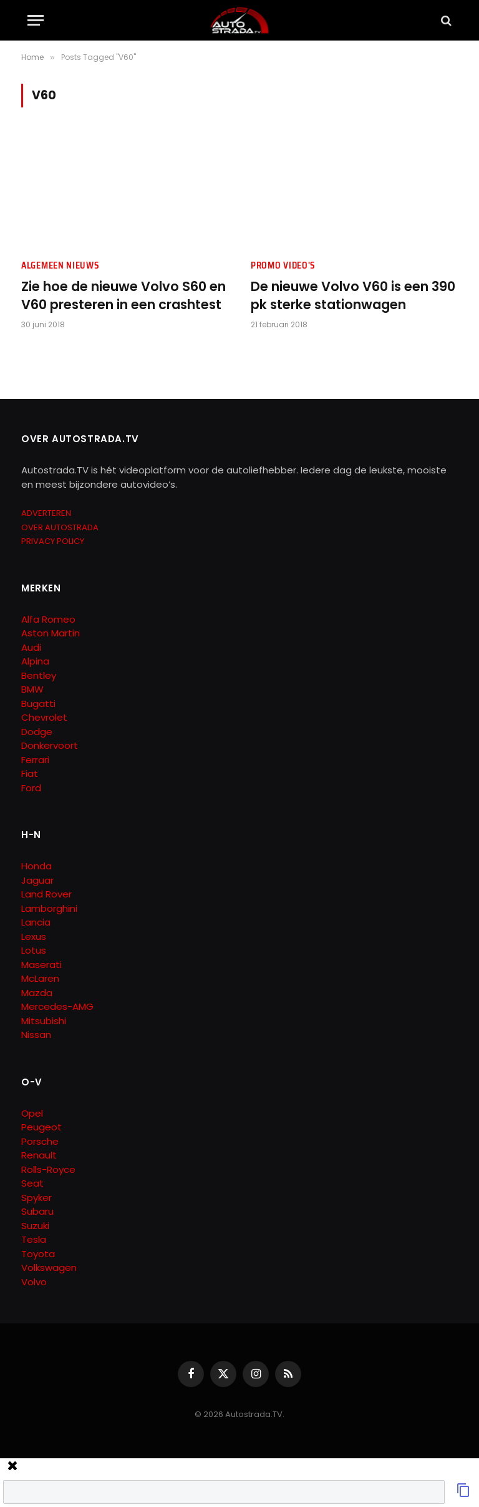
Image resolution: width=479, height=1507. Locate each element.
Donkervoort (49, 745)
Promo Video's (283, 265)
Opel (32, 1113)
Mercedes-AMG (57, 1006)
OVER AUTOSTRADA (60, 527)
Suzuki (35, 1225)
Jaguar (37, 880)
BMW (32, 689)
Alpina (35, 661)
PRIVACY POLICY (52, 541)
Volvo (34, 1281)
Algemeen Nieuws (60, 265)
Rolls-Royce (48, 1169)
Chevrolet (44, 717)
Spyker (36, 1197)
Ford (31, 787)
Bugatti (38, 703)
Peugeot (41, 1127)
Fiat (29, 773)
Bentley (38, 675)
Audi (31, 647)
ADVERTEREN (46, 513)
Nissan (36, 1034)
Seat (32, 1183)
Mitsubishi (43, 1020)
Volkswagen (49, 1267)
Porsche (40, 1141)
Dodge (36, 731)
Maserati (41, 964)
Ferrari (35, 759)
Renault (39, 1155)
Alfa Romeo (49, 619)
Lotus (33, 950)
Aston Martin (50, 633)
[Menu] (35, 20)
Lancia (36, 922)
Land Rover (46, 894)
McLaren (40, 978)
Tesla (33, 1239)
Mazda (36, 992)
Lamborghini (49, 908)
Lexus (33, 936)
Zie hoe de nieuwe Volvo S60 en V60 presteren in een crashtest (123, 296)
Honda (36, 865)
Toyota (38, 1253)
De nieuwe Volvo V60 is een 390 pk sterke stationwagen (353, 296)
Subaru (37, 1211)
